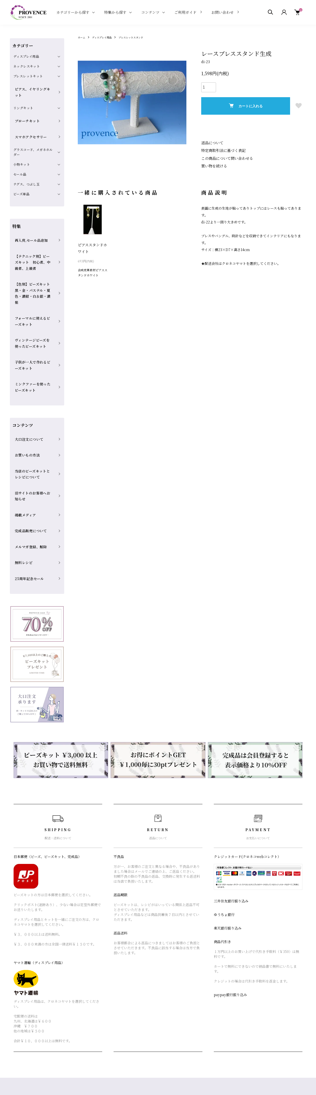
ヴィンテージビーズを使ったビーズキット (32, 288)
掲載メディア (23, 420)
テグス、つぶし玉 (26, 162)
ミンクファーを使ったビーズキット (33, 320)
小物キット (21, 142)
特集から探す (115, 12)
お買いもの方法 (25, 377)
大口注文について (26, 367)
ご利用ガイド (185, 12)
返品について (211, 142)
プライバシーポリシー (178, 1022)
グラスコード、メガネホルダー (33, 130)
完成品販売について (28, 431)
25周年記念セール (26, 462)
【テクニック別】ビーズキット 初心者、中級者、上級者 (33, 231)
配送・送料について (176, 988)
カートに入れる (246, 105)
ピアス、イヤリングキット (33, 86)
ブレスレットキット (28, 76)
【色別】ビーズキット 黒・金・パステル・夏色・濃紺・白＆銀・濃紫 (33, 253)
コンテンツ (150, 12)
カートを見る (288, 988)
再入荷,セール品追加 (28, 215)
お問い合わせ (222, 12)
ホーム (82, 37)
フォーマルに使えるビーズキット (32, 272)
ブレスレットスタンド (138, 37)
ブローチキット (25, 106)
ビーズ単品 (21, 172)
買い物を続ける (213, 164)
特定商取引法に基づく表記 (222, 149)
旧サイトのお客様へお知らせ (33, 407)
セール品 (19, 152)
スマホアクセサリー (28, 117)
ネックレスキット (26, 66)
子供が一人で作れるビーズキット (33, 304)
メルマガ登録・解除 (240, 988)
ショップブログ (237, 979)
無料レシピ (21, 452)
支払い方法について (176, 1005)
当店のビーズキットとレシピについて (33, 391)
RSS (228, 996)
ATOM (240, 996)
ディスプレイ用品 (105, 37)
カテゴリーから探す (72, 12)
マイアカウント (290, 979)
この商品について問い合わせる (225, 157)
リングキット (23, 96)
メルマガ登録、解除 (28, 441)
